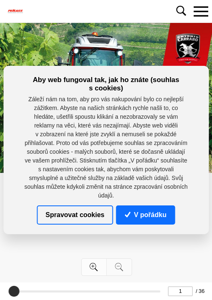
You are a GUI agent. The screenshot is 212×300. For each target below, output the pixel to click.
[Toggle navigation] (201, 11)
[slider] (14, 291)
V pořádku (146, 214)
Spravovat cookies (74, 214)
